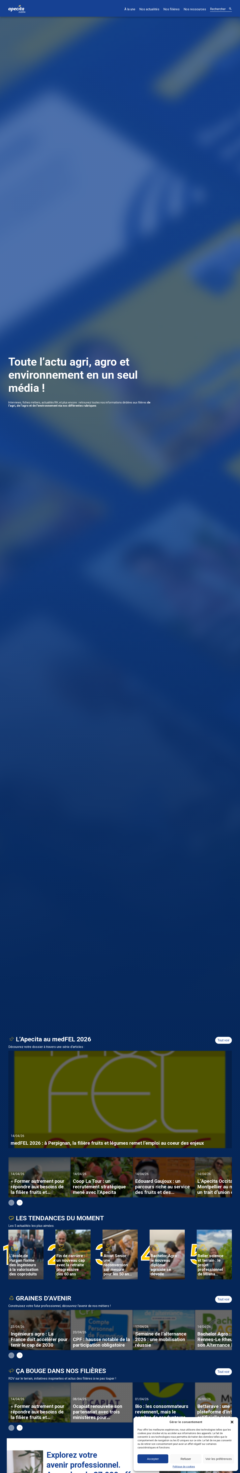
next (20, 1203)
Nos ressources (195, 9)
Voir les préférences (218, 1459)
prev (11, 1203)
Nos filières (171, 9)
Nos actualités (149, 9)
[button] (232, 1422)
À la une (129, 9)
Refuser (186, 1459)
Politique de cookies (184, 1466)
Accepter (153, 1459)
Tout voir (223, 1040)
